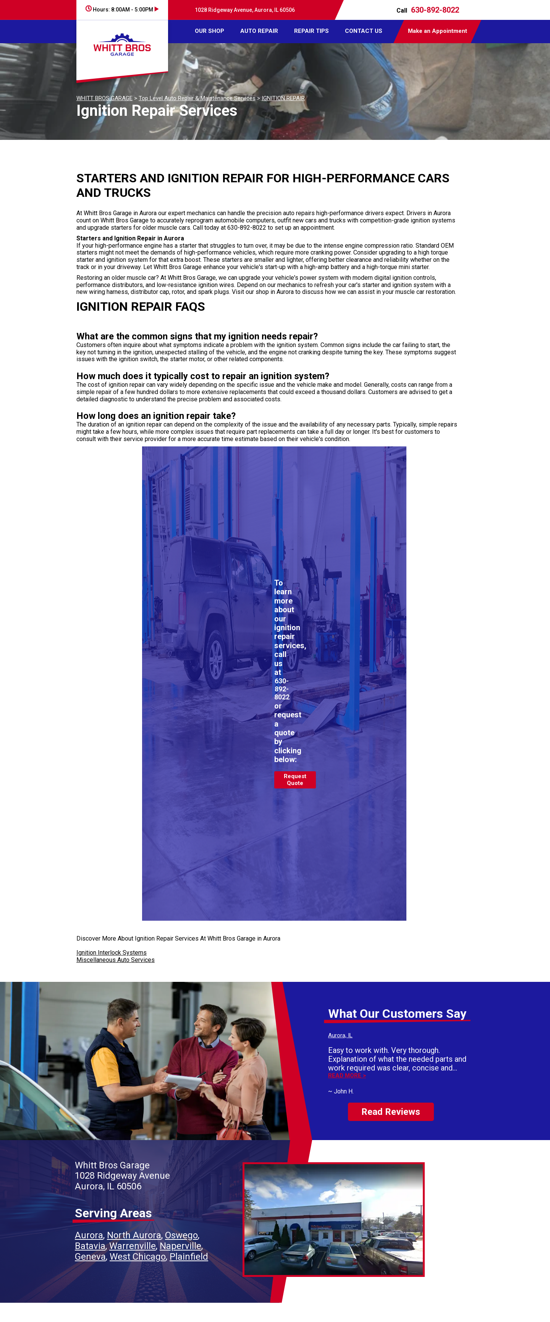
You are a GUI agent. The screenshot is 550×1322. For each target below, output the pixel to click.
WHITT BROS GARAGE (104, 98)
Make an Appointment (437, 31)
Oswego (181, 1235)
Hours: (122, 9)
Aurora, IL (340, 1035)
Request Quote (295, 780)
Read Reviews (390, 1111)
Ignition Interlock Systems (111, 952)
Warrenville (132, 1246)
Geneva (90, 1256)
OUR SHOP (209, 31)
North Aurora (134, 1235)
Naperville (180, 1246)
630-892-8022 (435, 10)
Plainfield (189, 1256)
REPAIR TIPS (311, 31)
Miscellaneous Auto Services (115, 960)
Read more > (347, 1075)
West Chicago (138, 1256)
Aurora (89, 1235)
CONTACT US (363, 31)
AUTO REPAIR (259, 31)
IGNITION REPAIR (283, 98)
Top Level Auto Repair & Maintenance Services (197, 98)
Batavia (90, 1246)
